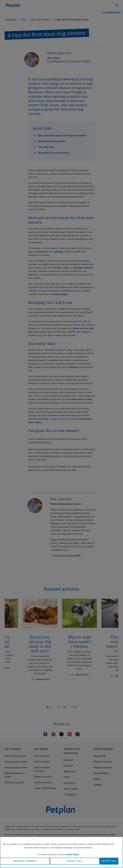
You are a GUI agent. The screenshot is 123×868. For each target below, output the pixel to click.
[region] (61, 852)
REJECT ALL (74, 861)
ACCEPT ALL (109, 861)
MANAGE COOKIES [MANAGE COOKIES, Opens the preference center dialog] (24, 861)
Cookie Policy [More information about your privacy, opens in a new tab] (72, 854)
